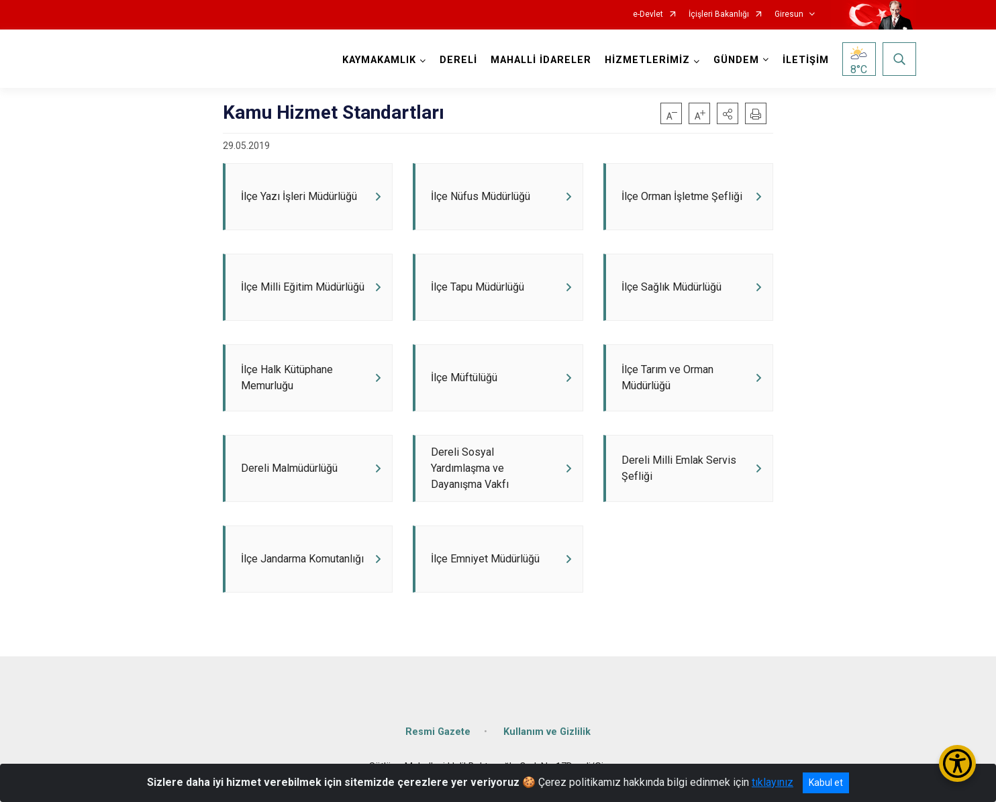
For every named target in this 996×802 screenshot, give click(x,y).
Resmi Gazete (437, 732)
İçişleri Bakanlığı (719, 14)
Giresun (789, 14)
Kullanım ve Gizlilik (547, 732)
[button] (727, 113)
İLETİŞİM (806, 60)
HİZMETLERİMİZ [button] (647, 60)
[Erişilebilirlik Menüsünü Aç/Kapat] (957, 763)
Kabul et (826, 782)
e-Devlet (648, 14)
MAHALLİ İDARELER (541, 60)
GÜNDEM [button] (736, 60)
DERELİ (458, 60)
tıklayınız (772, 782)
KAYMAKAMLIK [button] (379, 60)
